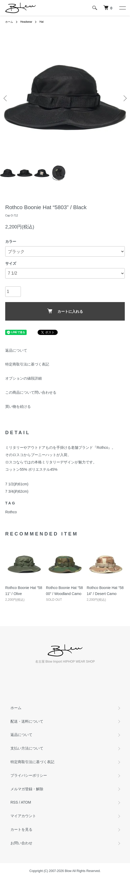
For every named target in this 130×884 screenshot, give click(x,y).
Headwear (26, 21)
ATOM (26, 802)
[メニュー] (122, 8)
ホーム (9, 21)
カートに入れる (65, 311)
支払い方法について (26, 748)
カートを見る (21, 829)
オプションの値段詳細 (23, 378)
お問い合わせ (21, 843)
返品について (16, 350)
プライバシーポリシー (28, 775)
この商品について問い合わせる (30, 392)
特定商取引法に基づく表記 (27, 364)
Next (124, 98)
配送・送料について (26, 721)
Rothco (11, 512)
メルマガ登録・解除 (26, 789)
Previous (6, 98)
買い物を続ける (18, 406)
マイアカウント (23, 816)
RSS (14, 802)
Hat (41, 21)
